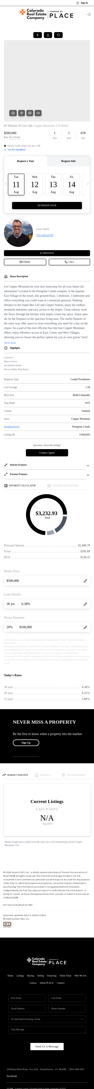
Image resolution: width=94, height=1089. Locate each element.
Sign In (82, 2)
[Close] (86, 1059)
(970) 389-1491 (76, 1043)
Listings (20, 950)
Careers (33, 957)
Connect (60, 957)
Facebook (12, 1050)
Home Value (65, 950)
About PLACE (47, 957)
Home (10, 950)
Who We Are (80, 950)
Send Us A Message (47, 1020)
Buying (30, 950)
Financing (51, 950)
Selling (40, 950)
